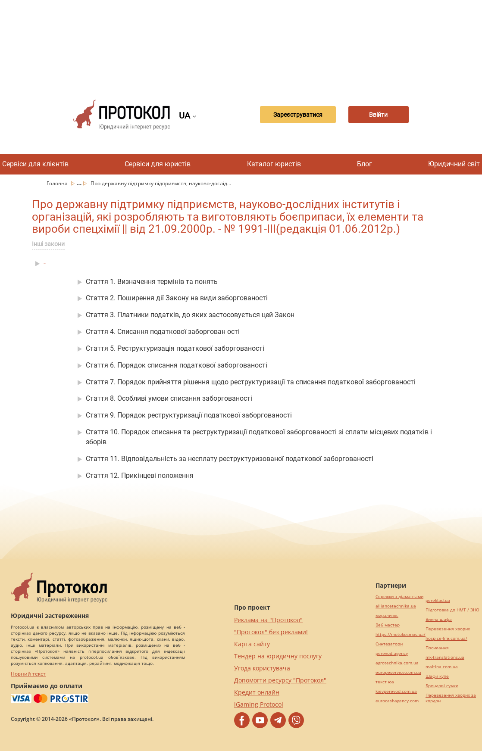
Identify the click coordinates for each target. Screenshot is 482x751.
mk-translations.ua (445, 657)
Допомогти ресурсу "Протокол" (280, 680)
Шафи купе (437, 676)
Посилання (437, 648)
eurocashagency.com (397, 701)
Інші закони (48, 243)
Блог (364, 164)
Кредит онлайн (256, 692)
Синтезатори (389, 644)
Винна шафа (439, 619)
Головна (58, 183)
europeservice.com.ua (398, 672)
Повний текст (28, 673)
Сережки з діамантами (399, 596)
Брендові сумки (442, 686)
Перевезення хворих (448, 629)
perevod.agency (392, 653)
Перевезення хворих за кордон (451, 698)
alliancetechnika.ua (396, 606)
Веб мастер (388, 625)
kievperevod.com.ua (396, 691)
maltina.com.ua (442, 667)
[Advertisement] (245, 43)
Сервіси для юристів (158, 164)
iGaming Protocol (258, 704)
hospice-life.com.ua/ (446, 638)
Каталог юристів (274, 164)
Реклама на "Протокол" (268, 620)
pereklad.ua (438, 600)
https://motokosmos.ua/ (401, 634)
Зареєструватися (297, 114)
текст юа (385, 682)
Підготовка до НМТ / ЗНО (452, 610)
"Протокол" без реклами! (271, 632)
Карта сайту (252, 644)
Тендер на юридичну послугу (278, 656)
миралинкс (387, 615)
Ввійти (378, 114)
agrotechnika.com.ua (397, 663)
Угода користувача (262, 668)
